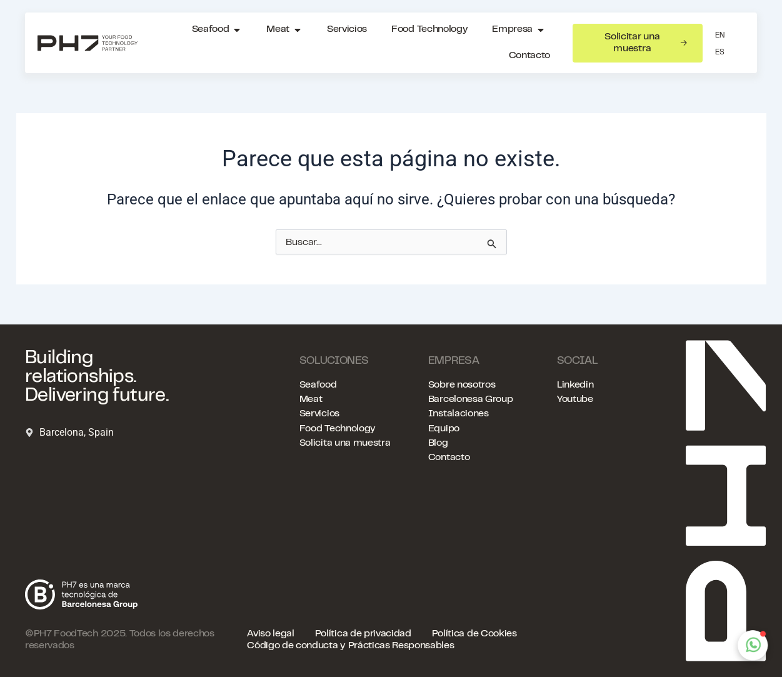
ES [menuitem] (719, 52)
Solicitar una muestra (645, 43)
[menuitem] (720, 36)
